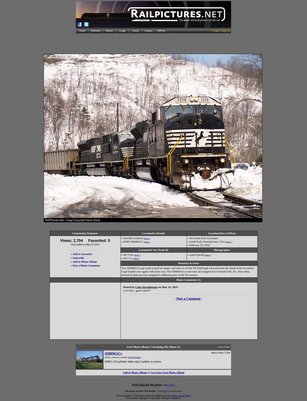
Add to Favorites (82, 254)
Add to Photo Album (84, 261)
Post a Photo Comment (86, 265)
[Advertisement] (153, 43)
